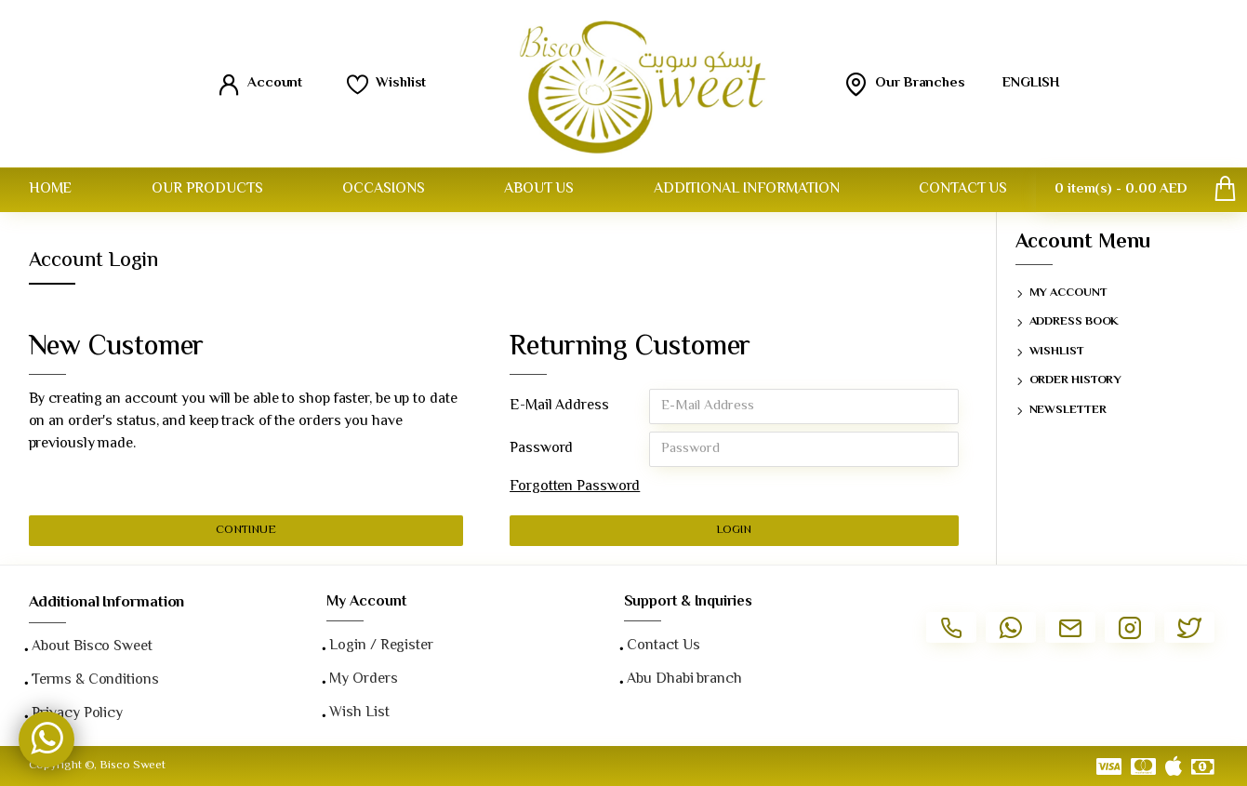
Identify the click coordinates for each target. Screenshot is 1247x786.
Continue (246, 530)
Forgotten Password (575, 487)
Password (541, 448)
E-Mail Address (559, 406)
